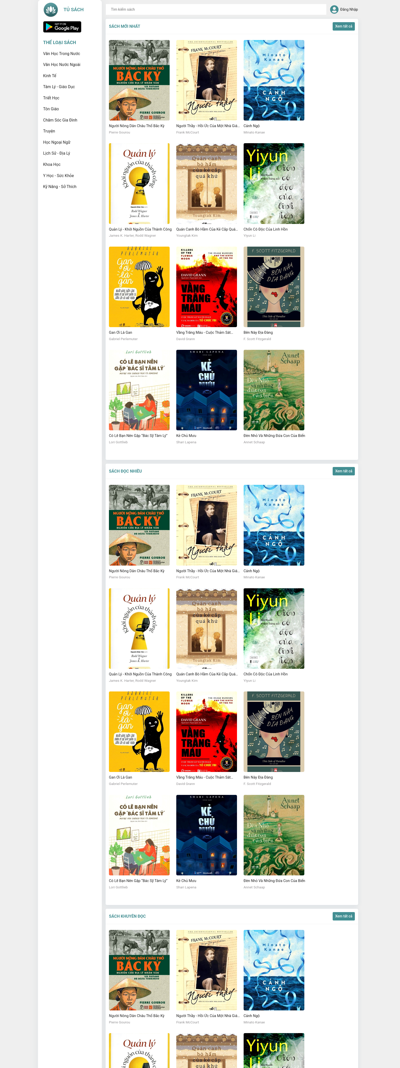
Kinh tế (49, 75)
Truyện (49, 131)
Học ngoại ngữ (56, 142)
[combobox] (216, 9)
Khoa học (51, 164)
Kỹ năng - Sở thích (60, 186)
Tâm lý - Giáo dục (59, 86)
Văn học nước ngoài (61, 64)
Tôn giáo (51, 108)
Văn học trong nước (61, 53)
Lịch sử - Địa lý (56, 153)
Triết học (51, 98)
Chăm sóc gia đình (60, 120)
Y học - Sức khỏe (58, 175)
